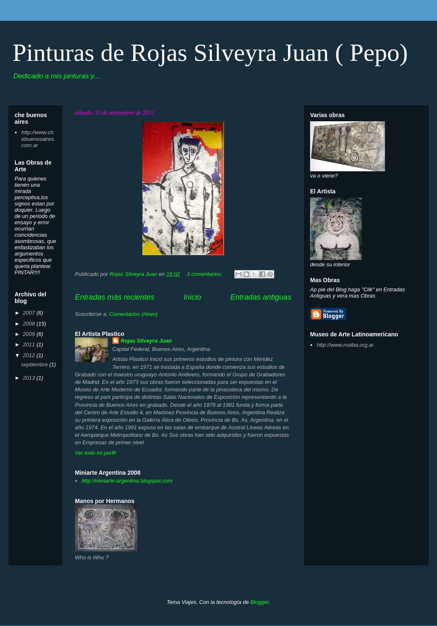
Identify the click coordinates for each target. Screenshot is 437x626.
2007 (30, 313)
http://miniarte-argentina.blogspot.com (127, 481)
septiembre (35, 364)
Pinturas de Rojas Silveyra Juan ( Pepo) (210, 52)
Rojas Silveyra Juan (146, 341)
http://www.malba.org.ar (345, 345)
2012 (30, 355)
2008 (30, 324)
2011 (30, 344)
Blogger (259, 602)
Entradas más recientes (114, 297)
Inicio (192, 297)
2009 (30, 334)
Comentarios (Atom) (133, 314)
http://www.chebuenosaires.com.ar (38, 138)
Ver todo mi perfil (95, 453)
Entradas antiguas (260, 297)
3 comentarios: (205, 274)
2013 (30, 378)
